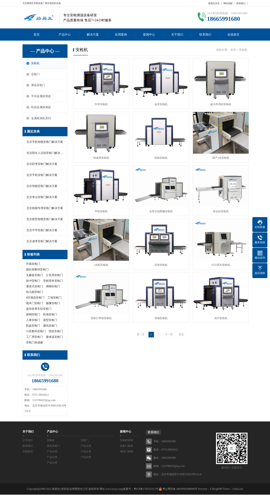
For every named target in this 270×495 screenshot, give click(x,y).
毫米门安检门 (34, 303)
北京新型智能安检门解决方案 (44, 219)
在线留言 (233, 34)
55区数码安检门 (36, 331)
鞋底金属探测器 (41, 107)
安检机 (35, 63)
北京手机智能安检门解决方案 (44, 142)
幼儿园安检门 (34, 292)
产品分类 (86, 446)
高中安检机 (219, 316)
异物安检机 (160, 316)
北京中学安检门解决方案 (41, 230)
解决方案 (93, 34)
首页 (37, 34)
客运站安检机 (219, 210)
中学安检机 (100, 104)
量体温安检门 (54, 337)
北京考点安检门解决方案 (41, 197)
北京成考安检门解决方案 (41, 241)
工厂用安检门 (34, 337)
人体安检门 (33, 320)
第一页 (141, 332)
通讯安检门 (50, 326)
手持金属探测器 (41, 96)
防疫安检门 (56, 331)
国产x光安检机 (219, 157)
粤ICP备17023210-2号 (146, 489)
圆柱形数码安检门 (37, 269)
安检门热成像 (34, 342)
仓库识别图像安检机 (160, 210)
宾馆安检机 (160, 263)
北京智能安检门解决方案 (41, 186)
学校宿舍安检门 (53, 281)
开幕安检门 (33, 264)
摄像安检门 (53, 303)
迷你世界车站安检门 (38, 309)
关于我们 (177, 34)
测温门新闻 (126, 451)
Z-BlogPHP (216, 489)
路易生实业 (214, 3)
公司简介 (27, 440)
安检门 (35, 74)
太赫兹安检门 (34, 275)
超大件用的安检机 (219, 104)
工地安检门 (54, 297)
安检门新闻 (126, 446)
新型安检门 (50, 320)
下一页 (169, 332)
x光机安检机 (101, 263)
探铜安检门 (33, 314)
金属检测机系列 (41, 118)
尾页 (181, 332)
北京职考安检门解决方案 (41, 164)
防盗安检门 (33, 326)
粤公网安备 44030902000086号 (179, 489)
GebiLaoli (237, 489)
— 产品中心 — (45, 51)
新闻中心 (149, 34)
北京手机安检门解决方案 (41, 175)
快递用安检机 (101, 157)
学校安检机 (100, 210)
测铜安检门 (53, 286)
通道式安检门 (34, 286)
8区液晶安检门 (35, 297)
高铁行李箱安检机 (100, 316)
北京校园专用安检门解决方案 (44, 208)
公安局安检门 (54, 275)
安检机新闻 (126, 440)
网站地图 (228, 3)
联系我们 (240, 3)
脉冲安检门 (33, 281)
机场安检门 (50, 314)
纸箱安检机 (160, 157)
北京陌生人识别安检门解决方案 (46, 153)
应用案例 (121, 34)
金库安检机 (160, 104)
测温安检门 (38, 85)
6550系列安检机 (219, 263)
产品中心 (65, 34)
